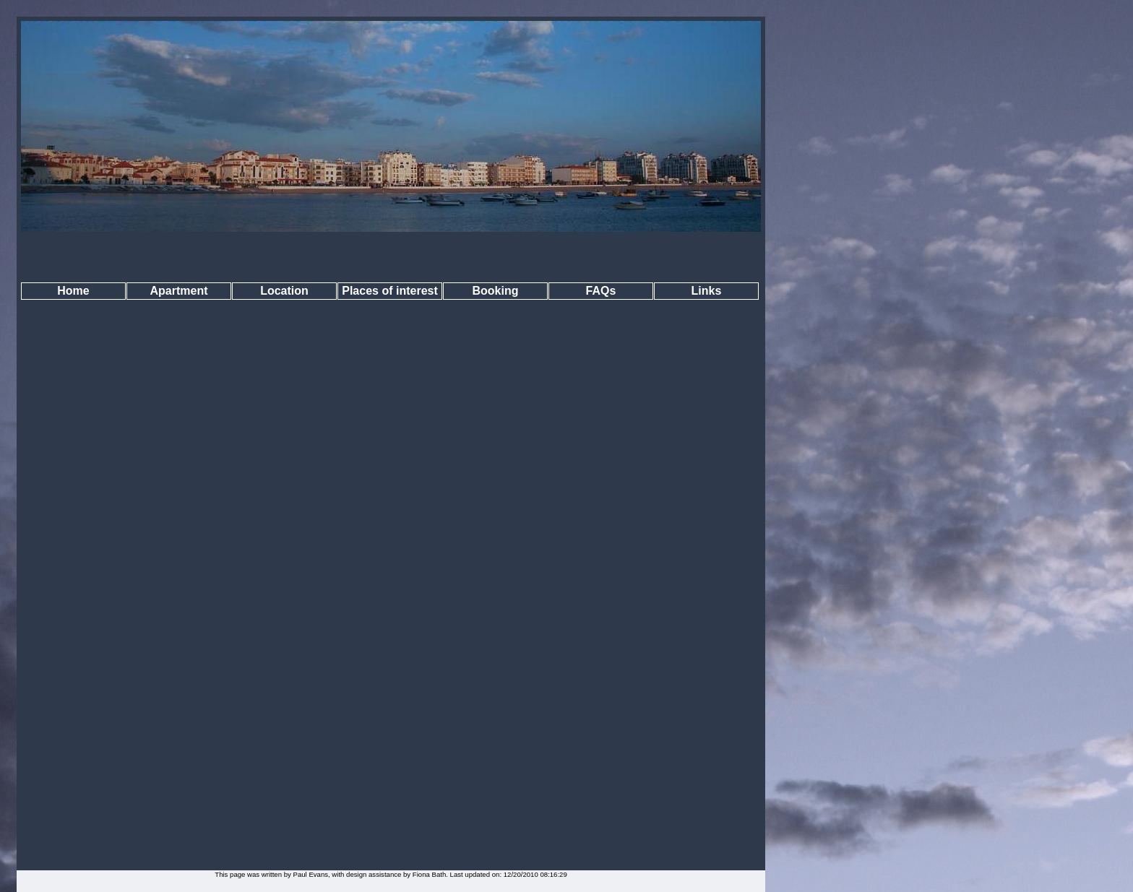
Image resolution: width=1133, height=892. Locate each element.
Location (284, 291)
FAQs (601, 291)
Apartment (178, 291)
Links (707, 291)
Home (73, 291)
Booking (496, 291)
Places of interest (390, 291)
